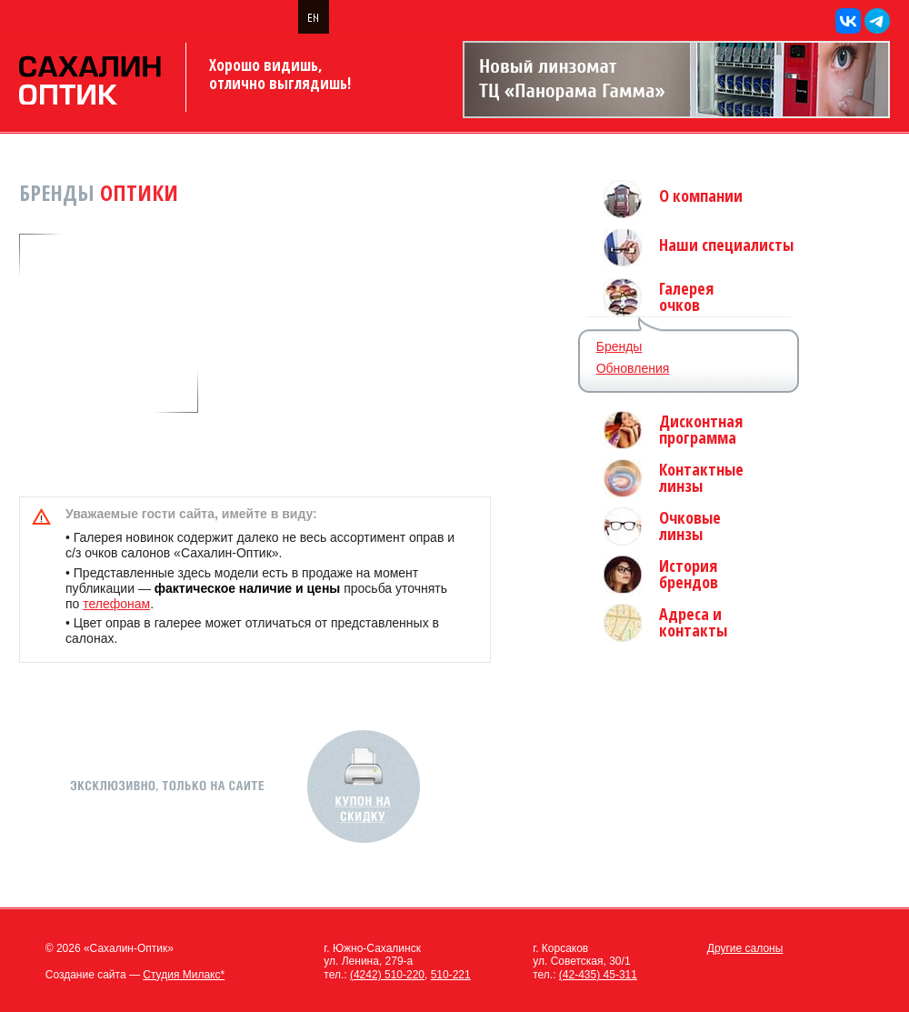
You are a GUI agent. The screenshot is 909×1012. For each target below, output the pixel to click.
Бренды (619, 346)
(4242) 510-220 (387, 974)
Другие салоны (745, 948)
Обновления (633, 368)
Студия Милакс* (184, 974)
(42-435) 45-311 (598, 974)
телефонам (116, 603)
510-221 (451, 974)
